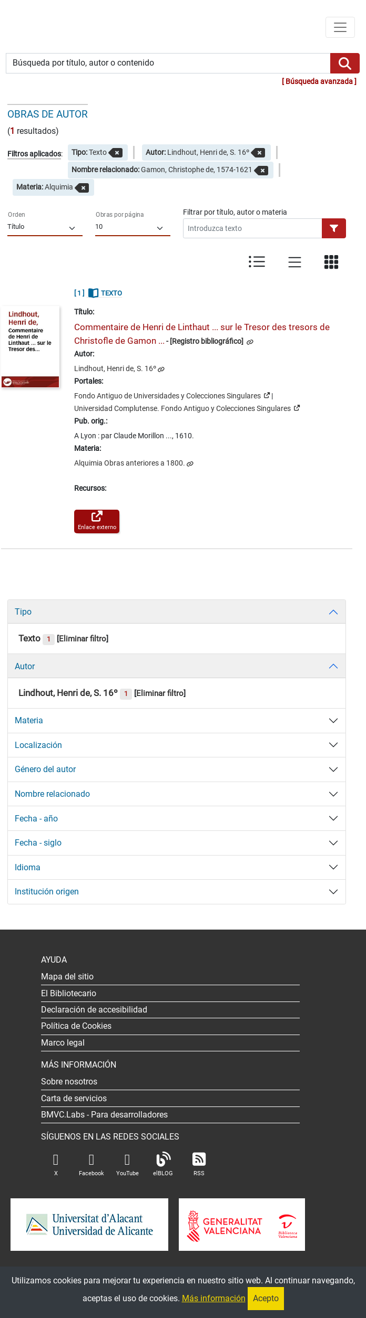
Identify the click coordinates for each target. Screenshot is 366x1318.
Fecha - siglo (38, 843)
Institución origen (47, 892)
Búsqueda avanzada (319, 81)
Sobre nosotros (69, 1082)
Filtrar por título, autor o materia (235, 212)
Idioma (27, 867)
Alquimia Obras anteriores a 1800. (129, 463)
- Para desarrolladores (104, 1115)
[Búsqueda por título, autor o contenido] (168, 63)
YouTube (127, 1164)
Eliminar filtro (82, 639)
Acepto (266, 1298)
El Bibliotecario (68, 993)
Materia (29, 720)
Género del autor (45, 769)
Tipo (23, 612)
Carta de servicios (74, 1098)
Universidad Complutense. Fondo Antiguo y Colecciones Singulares (187, 408)
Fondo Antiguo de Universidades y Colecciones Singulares (172, 395)
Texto (36, 638)
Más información (214, 1298)
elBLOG (163, 1164)
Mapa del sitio (67, 977)
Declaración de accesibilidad (94, 1010)
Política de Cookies (76, 1026)
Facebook (91, 1164)
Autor (25, 666)
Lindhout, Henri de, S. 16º (115, 368)
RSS (198, 1164)
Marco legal (63, 1043)
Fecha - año (36, 819)
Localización (38, 745)
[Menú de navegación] (340, 27)
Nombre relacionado (52, 794)
